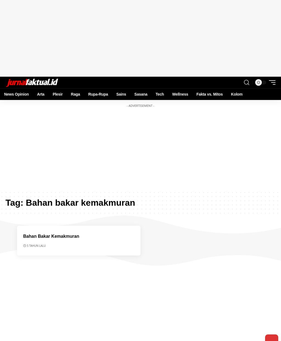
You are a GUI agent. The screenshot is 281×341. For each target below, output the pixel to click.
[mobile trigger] (271, 82)
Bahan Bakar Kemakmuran (53, 236)
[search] (247, 82)
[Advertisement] (140, 38)
